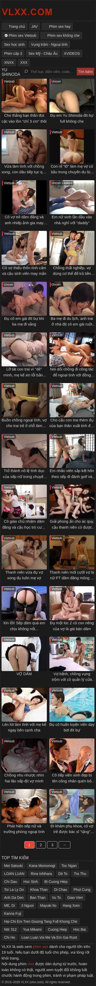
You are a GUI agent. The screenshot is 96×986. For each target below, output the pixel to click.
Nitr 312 (10, 929)
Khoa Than (39, 890)
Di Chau (60, 890)
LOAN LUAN (14, 874)
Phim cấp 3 (13, 53)
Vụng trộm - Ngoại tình (49, 44)
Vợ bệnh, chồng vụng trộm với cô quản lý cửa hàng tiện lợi (72, 680)
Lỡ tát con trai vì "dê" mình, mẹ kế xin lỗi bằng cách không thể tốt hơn (24, 375)
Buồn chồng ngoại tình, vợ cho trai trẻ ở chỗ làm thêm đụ (24, 426)
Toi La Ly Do (14, 890)
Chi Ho (9, 937)
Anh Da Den (14, 897)
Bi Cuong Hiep (55, 882)
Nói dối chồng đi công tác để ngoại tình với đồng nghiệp (72, 375)
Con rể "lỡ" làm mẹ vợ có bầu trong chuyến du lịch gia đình (72, 172)
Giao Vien (75, 897)
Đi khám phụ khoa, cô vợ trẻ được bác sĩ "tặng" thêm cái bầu (72, 832)
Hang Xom (71, 905)
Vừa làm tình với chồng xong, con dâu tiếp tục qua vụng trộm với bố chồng (24, 172)
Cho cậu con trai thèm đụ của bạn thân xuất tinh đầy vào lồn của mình (71, 426)
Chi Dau (10, 882)
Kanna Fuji (12, 913)
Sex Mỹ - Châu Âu (43, 53)
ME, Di (9, 905)
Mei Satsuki (13, 866)
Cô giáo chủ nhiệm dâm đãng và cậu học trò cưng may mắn (24, 527)
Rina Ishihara (41, 874)
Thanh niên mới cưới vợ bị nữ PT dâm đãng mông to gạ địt (71, 578)
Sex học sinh (14, 44)
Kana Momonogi (42, 866)
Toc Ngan (69, 866)
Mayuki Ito (48, 905)
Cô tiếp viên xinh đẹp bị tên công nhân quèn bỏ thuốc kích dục (72, 781)
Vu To (56, 897)
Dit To (63, 874)
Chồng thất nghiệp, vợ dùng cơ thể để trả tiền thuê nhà (72, 274)
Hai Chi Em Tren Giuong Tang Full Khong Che (40, 921)
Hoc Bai (79, 929)
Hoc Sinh (31, 882)
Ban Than (37, 897)
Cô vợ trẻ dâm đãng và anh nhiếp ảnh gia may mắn (24, 223)
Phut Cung (81, 890)
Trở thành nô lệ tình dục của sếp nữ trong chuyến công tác (24, 476)
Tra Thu (80, 874)
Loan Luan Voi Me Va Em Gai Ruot (49, 937)
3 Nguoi (27, 905)
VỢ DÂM (24, 674)
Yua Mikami (32, 929)
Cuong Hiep (57, 929)
